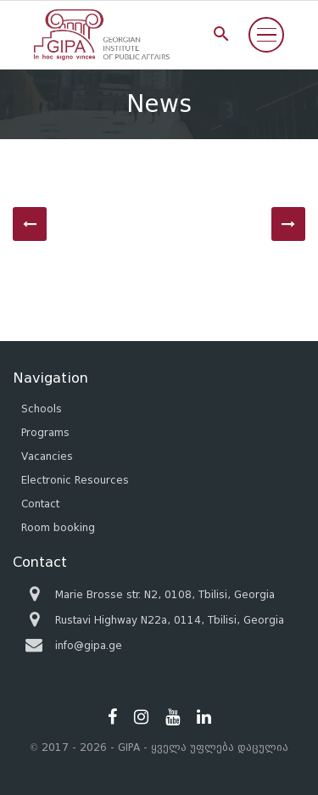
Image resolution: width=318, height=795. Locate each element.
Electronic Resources (75, 479)
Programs (45, 432)
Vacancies (47, 456)
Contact (40, 503)
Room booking (58, 527)
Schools (41, 408)
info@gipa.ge (88, 645)
